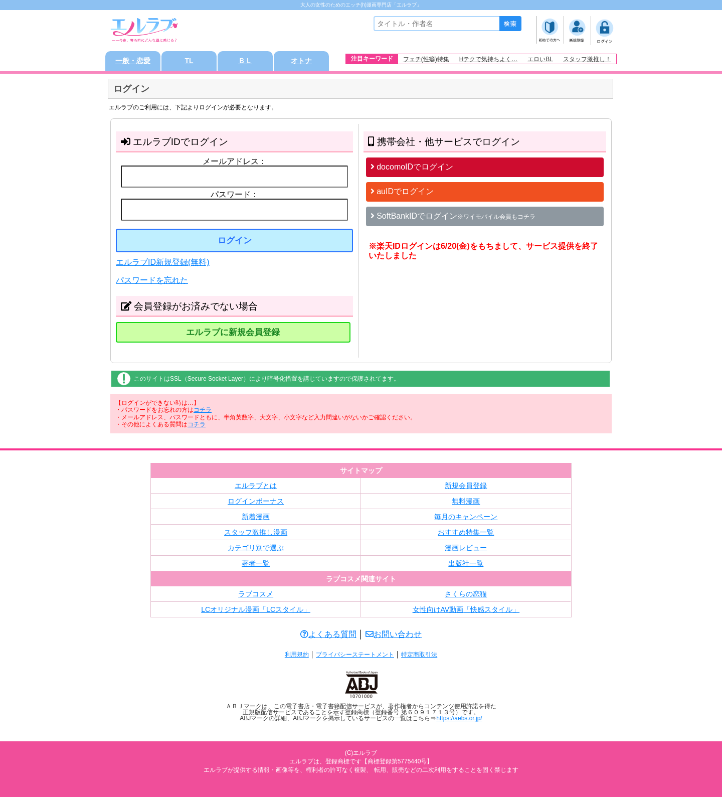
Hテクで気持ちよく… (488, 59)
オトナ (301, 61)
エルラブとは (256, 486)
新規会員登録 (466, 486)
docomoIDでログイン (412, 167)
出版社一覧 (465, 563)
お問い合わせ (394, 634)
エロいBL (540, 59)
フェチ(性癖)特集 (426, 59)
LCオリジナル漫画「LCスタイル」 (255, 609)
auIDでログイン (402, 191)
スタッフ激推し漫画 (255, 532)
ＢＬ (245, 61)
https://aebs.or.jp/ (459, 718)
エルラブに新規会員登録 (233, 332)
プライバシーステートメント (355, 654)
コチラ (203, 409)
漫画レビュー (466, 548)
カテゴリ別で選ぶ (256, 548)
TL (189, 61)
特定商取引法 (419, 654)
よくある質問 (328, 634)
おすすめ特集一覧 (466, 532)
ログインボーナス (256, 501)
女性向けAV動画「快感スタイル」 (466, 609)
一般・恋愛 (132, 61)
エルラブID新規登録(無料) (163, 262)
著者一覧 (256, 563)
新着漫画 (256, 517)
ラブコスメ (255, 594)
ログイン (235, 240)
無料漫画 (466, 501)
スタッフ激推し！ (587, 59)
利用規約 (297, 654)
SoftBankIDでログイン (453, 216)
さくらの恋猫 (466, 594)
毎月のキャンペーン (465, 517)
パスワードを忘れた (152, 280)
